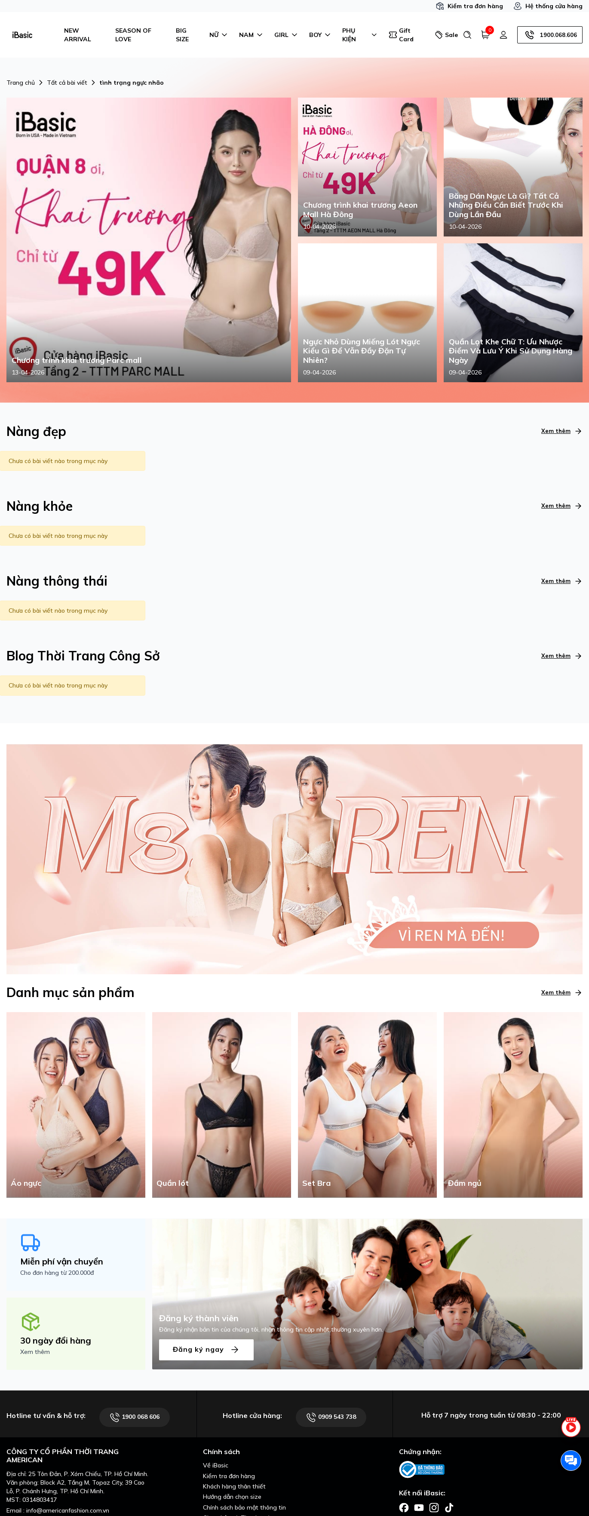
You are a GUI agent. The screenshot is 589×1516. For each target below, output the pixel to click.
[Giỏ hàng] (485, 34)
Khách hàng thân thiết (234, 1486)
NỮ (219, 35)
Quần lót (172, 1183)
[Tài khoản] (503, 34)
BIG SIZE (182, 35)
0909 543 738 (331, 1417)
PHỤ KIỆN (360, 35)
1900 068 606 (135, 1417)
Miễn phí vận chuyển (61, 1261)
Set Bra (316, 1183)
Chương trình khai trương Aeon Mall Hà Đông (360, 209)
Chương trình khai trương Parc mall (77, 360)
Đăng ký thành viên (199, 1318)
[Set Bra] (367, 1104)
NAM (251, 35)
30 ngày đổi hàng (55, 1340)
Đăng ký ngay (206, 1349)
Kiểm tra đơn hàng (469, 6)
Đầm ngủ (465, 1183)
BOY (320, 35)
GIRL (286, 35)
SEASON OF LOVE (133, 35)
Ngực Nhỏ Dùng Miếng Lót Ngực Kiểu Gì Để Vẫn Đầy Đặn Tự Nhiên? (361, 351)
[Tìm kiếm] (467, 34)
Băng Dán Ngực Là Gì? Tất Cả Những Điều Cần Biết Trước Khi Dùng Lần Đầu (506, 205)
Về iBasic (215, 1465)
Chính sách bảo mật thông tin (244, 1507)
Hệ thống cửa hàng (548, 6)
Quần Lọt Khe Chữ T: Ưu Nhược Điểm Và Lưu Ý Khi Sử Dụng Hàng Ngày (510, 351)
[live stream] (571, 1432)
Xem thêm (562, 431)
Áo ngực (26, 1183)
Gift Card (401, 35)
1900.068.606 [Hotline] (550, 34)
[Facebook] (404, 1507)
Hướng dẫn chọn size (232, 1497)
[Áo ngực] (75, 1104)
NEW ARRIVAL (77, 35)
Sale (445, 35)
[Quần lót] (221, 1104)
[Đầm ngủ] (513, 1104)
